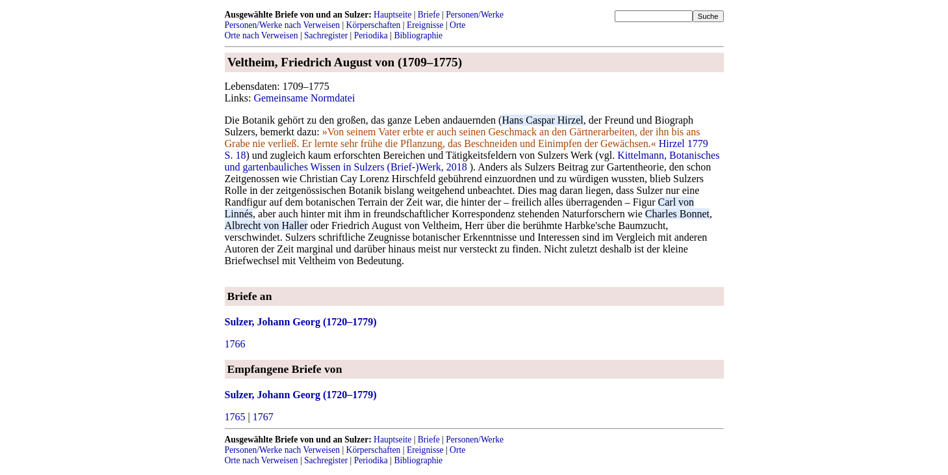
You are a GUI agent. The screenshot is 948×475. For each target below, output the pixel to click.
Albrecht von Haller (266, 225)
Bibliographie (418, 35)
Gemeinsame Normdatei (304, 97)
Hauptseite (392, 15)
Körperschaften (373, 25)
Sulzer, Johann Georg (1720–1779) (301, 321)
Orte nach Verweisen (261, 35)
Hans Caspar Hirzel (542, 120)
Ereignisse (425, 25)
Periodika (371, 35)
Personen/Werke (475, 15)
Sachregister (326, 35)
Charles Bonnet (677, 213)
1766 (235, 343)
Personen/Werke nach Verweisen (282, 25)
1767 (263, 416)
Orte (457, 25)
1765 (235, 416)
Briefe (429, 15)
